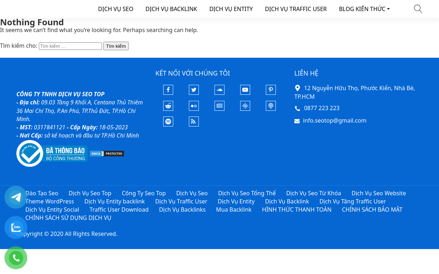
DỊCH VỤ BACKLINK (171, 9)
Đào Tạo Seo (41, 193)
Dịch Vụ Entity (236, 201)
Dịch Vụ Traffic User (181, 201)
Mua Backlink (234, 209)
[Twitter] (194, 93)
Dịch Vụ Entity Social (52, 209)
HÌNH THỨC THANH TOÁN (296, 209)
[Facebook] (168, 93)
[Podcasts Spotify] (168, 124)
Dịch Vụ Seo (192, 193)
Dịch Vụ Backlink (287, 201)
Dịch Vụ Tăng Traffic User (352, 201)
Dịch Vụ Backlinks (182, 209)
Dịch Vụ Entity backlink (114, 201)
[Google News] (219, 109)
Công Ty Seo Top (144, 193)
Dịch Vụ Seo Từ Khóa (313, 193)
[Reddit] (168, 109)
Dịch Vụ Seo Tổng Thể (247, 193)
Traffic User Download (119, 209)
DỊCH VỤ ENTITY (231, 9)
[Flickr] (194, 109)
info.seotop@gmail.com (334, 120)
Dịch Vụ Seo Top (90, 193)
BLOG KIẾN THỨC (362, 9)
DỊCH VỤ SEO (115, 9)
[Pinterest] (271, 93)
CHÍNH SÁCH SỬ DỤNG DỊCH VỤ (68, 218)
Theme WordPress (49, 201)
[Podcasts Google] (245, 109)
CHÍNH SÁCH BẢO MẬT (372, 209)
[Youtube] (245, 93)
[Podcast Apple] (271, 109)
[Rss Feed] (194, 124)
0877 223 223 (322, 108)
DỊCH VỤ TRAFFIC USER (296, 9)
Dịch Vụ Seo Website (378, 193)
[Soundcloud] (219, 93)
